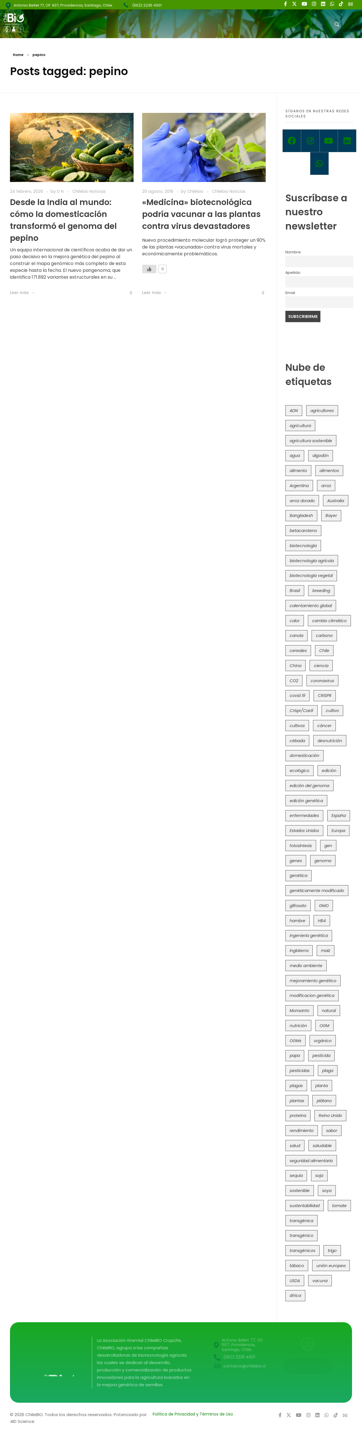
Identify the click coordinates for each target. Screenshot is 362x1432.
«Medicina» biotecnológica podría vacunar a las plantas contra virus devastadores (201, 214)
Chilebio (195, 191)
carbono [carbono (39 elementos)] (324, 635)
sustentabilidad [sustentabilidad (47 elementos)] (305, 1205)
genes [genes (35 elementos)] (296, 861)
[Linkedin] (347, 140)
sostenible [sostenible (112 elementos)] (300, 1190)
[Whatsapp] (319, 163)
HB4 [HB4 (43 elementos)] (322, 921)
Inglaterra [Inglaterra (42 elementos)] (299, 950)
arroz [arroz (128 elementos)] (326, 486)
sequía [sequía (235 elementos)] (296, 1175)
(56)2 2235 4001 (146, 5)
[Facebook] (292, 140)
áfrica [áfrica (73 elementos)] (295, 1295)
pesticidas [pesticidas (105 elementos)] (300, 1070)
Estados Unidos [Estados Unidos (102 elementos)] (304, 830)
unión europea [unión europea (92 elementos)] (330, 1265)
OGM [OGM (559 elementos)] (324, 1026)
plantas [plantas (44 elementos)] (297, 1101)
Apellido (292, 272)
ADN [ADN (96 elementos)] (294, 410)
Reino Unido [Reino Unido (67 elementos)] (330, 1115)
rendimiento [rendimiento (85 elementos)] (302, 1130)
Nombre (293, 252)
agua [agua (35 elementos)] (295, 455)
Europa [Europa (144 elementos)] (338, 830)
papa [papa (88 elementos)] (295, 1055)
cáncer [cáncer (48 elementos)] (324, 726)
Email (290, 292)
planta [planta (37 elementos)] (321, 1086)
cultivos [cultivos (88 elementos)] (297, 726)
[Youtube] (329, 140)
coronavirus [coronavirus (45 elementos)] (322, 681)
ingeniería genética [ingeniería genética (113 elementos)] (309, 935)
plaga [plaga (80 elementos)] (327, 1070)
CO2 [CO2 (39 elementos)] (294, 681)
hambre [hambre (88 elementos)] (297, 921)
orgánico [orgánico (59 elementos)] (323, 1041)
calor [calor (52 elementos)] (295, 621)
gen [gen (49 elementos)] (328, 846)
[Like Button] (149, 269)
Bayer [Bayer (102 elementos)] (331, 515)
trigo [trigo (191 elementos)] (332, 1250)
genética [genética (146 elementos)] (298, 875)
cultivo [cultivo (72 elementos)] (332, 710)
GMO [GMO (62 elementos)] (324, 906)
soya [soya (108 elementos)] (327, 1190)
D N (61, 191)
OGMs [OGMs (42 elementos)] (295, 1041)
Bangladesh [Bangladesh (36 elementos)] (301, 515)
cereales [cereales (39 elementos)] (298, 650)
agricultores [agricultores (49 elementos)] (322, 410)
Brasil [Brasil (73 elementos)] (295, 590)
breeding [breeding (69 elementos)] (321, 590)
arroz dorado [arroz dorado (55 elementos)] (302, 501)
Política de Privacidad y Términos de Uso (193, 1414)
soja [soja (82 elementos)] (319, 1175)
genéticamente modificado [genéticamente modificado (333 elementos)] (317, 890)
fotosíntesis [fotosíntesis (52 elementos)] (301, 846)
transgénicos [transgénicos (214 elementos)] (302, 1250)
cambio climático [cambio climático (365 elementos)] (329, 621)
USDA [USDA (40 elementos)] (295, 1281)
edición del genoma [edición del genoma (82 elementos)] (309, 786)
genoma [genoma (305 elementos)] (322, 861)
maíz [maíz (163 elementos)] (325, 950)
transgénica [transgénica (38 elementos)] (301, 1221)
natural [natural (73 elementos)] (329, 1010)
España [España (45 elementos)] (339, 815)
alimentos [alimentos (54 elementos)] (329, 470)
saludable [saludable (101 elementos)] (322, 1146)
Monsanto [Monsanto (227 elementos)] (299, 1010)
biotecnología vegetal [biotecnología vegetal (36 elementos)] (311, 575)
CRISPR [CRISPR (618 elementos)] (325, 695)
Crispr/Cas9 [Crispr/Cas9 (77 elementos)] (301, 710)
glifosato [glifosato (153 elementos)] (298, 906)
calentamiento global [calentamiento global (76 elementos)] (311, 606)
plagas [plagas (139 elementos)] (296, 1086)
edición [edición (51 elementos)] (329, 770)
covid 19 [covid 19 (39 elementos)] (297, 695)
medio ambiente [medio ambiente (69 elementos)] (306, 966)
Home (18, 54)
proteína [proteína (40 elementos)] (298, 1115)
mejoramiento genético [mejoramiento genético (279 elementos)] (313, 981)
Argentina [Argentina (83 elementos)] (299, 486)
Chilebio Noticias (89, 191)
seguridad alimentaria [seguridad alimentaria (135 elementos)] (311, 1161)
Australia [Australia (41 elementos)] (335, 501)
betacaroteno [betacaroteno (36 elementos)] (303, 530)
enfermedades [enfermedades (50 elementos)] (304, 815)
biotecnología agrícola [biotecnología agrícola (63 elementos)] (312, 561)
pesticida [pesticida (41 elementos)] (321, 1055)
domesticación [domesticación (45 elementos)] (304, 755)
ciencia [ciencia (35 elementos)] (321, 666)
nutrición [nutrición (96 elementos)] (298, 1026)
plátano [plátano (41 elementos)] (324, 1101)
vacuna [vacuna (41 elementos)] (320, 1281)
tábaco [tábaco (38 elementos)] (297, 1265)
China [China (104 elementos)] (295, 666)
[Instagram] (310, 140)
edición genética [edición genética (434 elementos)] (306, 801)
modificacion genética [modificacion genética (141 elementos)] (312, 995)
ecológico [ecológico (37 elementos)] (299, 770)
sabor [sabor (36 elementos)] (331, 1130)
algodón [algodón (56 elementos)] (320, 455)
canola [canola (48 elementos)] (296, 635)
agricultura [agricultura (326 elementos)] (300, 426)
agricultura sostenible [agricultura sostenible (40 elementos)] (311, 441)
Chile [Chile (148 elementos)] (324, 650)
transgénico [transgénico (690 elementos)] (301, 1235)
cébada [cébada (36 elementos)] (297, 741)
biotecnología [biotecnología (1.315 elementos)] (303, 546)
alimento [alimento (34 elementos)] (298, 470)
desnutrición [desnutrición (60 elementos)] (330, 741)
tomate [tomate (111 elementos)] (339, 1205)
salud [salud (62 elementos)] (295, 1146)
